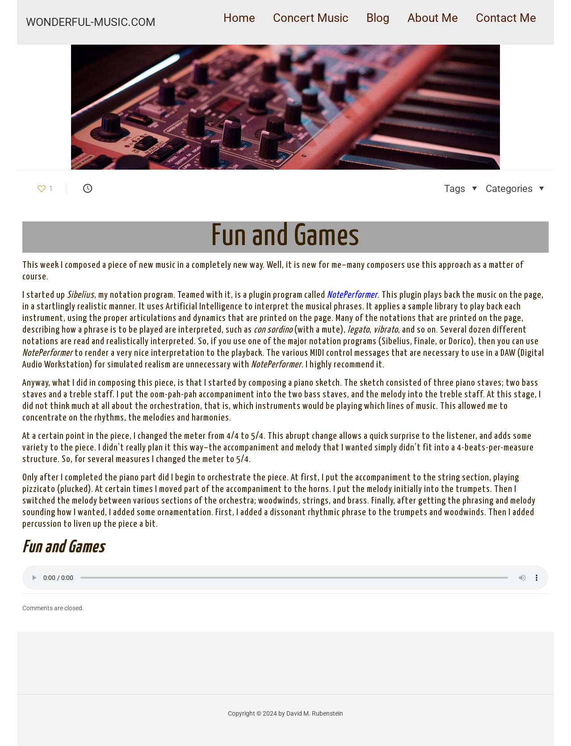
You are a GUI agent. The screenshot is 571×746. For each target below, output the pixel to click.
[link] (310, 40)
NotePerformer (352, 295)
